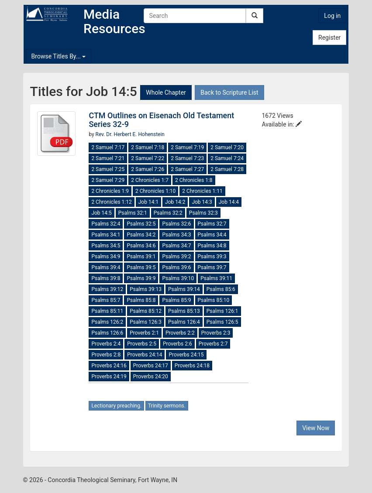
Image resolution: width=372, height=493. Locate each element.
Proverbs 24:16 (108, 366)
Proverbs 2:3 (216, 333)
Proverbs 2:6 (177, 344)
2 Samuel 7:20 (227, 147)
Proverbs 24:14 (144, 355)
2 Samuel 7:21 (107, 158)
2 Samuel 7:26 (147, 169)
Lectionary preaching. (116, 406)
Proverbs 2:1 (144, 333)
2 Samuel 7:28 (227, 169)
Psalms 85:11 (107, 311)
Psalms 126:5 (222, 322)
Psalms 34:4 (212, 235)
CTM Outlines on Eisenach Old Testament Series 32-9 (161, 120)
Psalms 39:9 (141, 278)
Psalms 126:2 (107, 322)
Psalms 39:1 (141, 256)
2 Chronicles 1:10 (155, 191)
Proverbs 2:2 (180, 333)
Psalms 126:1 (222, 311)
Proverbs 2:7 (213, 344)
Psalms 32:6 (176, 224)
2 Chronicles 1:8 (194, 180)
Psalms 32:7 (212, 224)
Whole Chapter (166, 92)
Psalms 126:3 (146, 322)
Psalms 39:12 (107, 289)
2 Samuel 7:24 (227, 158)
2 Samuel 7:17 (107, 147)
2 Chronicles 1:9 (110, 191)
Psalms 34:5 (105, 246)
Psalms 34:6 (141, 246)
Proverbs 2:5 (141, 344)
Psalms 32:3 (203, 213)
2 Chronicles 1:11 (202, 191)
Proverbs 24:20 (150, 376)
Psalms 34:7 (176, 246)
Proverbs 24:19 (108, 376)
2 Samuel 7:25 (107, 169)
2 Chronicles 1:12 (111, 202)
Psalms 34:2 (141, 235)
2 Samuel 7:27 (187, 169)
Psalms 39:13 (146, 289)
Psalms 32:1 (132, 213)
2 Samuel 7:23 (187, 158)
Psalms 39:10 (178, 278)
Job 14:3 (202, 202)
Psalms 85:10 (214, 300)
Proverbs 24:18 (192, 366)
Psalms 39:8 (105, 278)
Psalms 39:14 (184, 289)
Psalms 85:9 (176, 300)
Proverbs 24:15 (186, 355)
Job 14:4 (229, 202)
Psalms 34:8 (212, 246)
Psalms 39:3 (212, 256)
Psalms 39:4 (105, 267)
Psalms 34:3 (176, 235)
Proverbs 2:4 (106, 344)
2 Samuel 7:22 (147, 158)
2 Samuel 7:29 (107, 180)
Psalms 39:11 (216, 278)
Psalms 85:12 (146, 311)
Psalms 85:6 (221, 289)
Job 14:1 (148, 202)
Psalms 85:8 (141, 300)
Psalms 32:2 (168, 213)
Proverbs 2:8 (106, 355)
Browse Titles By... (58, 56)
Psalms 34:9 (105, 256)
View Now (315, 428)
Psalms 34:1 (105, 235)
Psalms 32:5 (141, 224)
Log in (332, 15)
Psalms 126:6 (107, 333)
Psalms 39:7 (212, 267)
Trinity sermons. (167, 406)
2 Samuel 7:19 (187, 147)
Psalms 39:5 (141, 267)
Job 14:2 (175, 202)
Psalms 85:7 (105, 300)
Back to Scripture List (229, 92)
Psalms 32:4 (105, 224)
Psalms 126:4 (184, 322)
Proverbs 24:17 (150, 366)
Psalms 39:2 (176, 256)
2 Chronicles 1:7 (150, 180)
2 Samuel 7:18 (147, 147)
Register (329, 37)
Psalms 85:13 (184, 311)
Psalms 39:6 (176, 267)
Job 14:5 (101, 213)
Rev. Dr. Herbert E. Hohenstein (130, 134)
